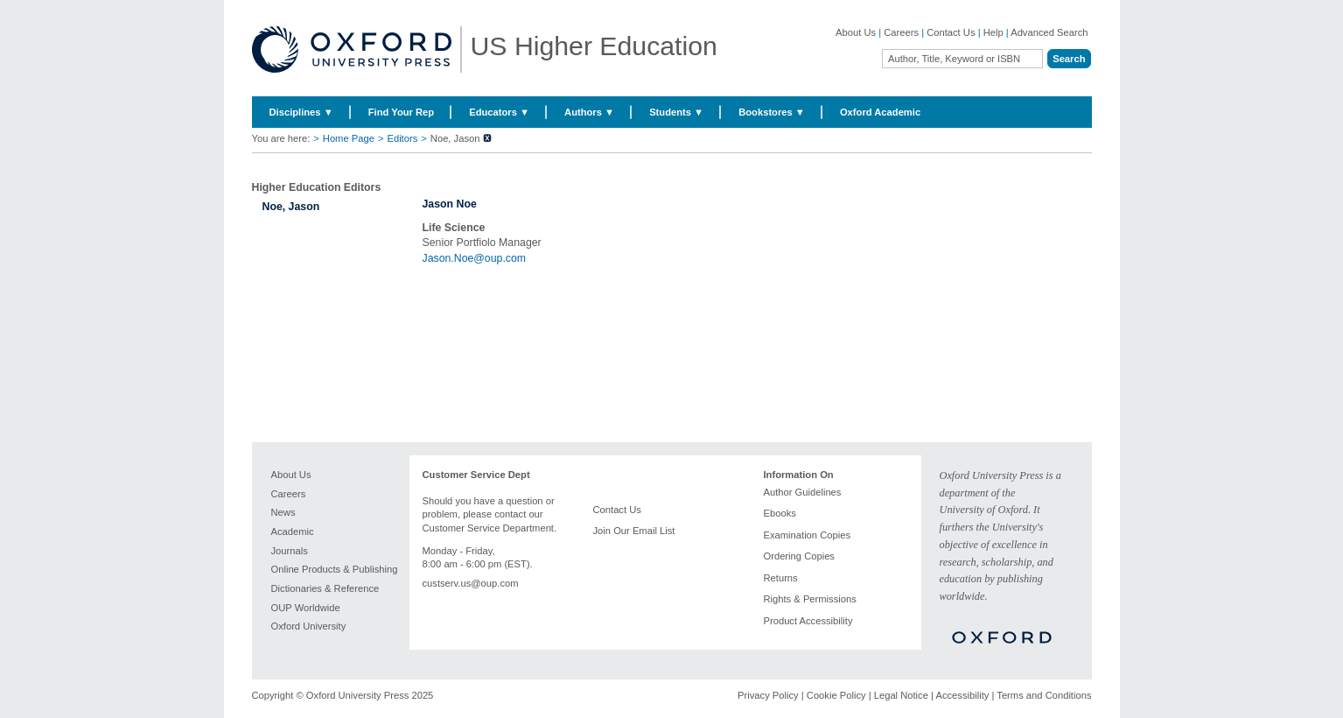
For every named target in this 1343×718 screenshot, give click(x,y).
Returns (781, 578)
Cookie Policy (836, 695)
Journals (289, 551)
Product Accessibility (808, 621)
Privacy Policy (768, 695)
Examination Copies (807, 535)
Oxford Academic (880, 112)
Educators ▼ (499, 112)
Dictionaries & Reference (325, 588)
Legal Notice (901, 695)
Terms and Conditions (1044, 695)
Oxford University (308, 626)
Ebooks (780, 513)
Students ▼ (676, 112)
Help (993, 32)
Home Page (348, 138)
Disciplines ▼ (301, 112)
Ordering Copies (799, 556)
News (283, 512)
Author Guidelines (803, 492)
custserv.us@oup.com (471, 583)
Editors (402, 138)
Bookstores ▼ (771, 112)
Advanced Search (1049, 32)
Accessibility (962, 695)
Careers (901, 32)
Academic (292, 531)
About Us (856, 32)
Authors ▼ (589, 112)
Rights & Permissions (810, 599)
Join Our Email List (634, 530)
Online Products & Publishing (334, 569)
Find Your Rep (401, 112)
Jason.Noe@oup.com (475, 258)
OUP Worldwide (305, 607)
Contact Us (951, 32)
